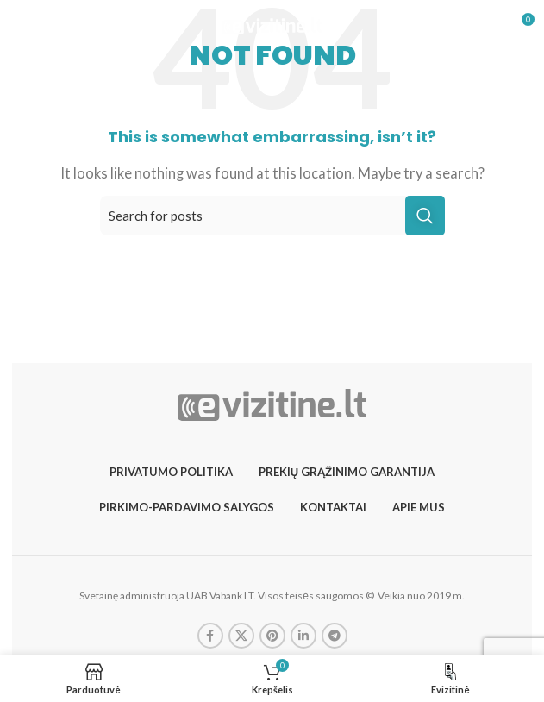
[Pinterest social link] (272, 636)
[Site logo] (272, 24)
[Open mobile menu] (43, 26)
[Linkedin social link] (303, 636)
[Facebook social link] (210, 636)
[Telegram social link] (334, 636)
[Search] (272, 215)
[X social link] (241, 636)
